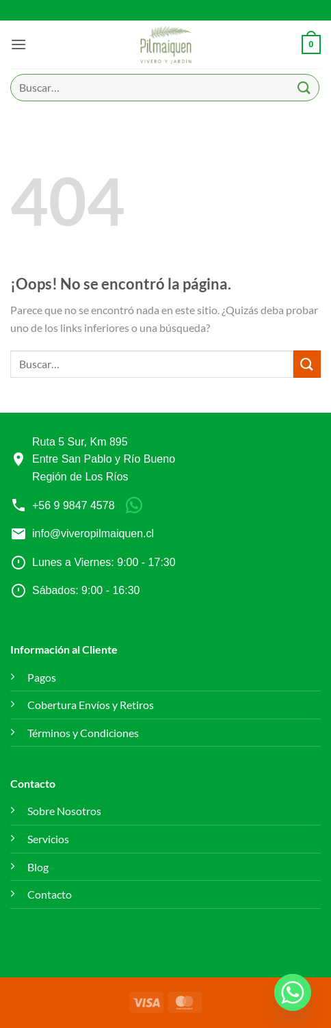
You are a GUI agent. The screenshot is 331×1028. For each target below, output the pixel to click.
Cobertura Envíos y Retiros (90, 704)
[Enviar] (304, 87)
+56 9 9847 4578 (73, 505)
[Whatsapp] (292, 992)
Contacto (49, 894)
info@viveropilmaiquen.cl (93, 533)
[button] (18, 44)
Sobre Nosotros (64, 810)
